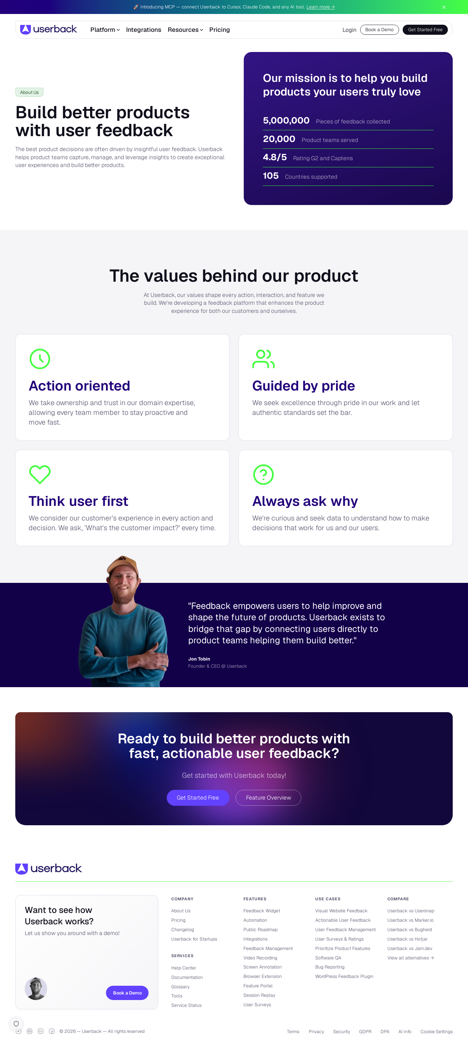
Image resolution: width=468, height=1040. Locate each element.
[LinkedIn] (40, 1031)
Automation (255, 920)
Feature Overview (268, 797)
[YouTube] (18, 1031)
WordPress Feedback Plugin (344, 976)
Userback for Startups (194, 939)
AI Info (404, 1031)
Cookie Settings (437, 1031)
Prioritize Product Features (342, 948)
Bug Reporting (329, 967)
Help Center (183, 968)
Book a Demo (379, 29)
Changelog (182, 929)
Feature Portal (258, 986)
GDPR (365, 1031)
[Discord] (29, 1031)
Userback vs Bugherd (409, 929)
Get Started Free (425, 29)
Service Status (186, 1005)
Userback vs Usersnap (410, 911)
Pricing (219, 30)
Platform (105, 30)
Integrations (143, 30)
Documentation (187, 977)
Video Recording (260, 958)
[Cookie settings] (16, 1024)
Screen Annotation (262, 967)
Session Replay (259, 995)
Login (350, 29)
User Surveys (257, 1005)
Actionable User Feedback (343, 920)
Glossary (180, 987)
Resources (185, 30)
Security (341, 1031)
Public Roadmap (260, 929)
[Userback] (48, 30)
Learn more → (320, 7)
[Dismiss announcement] (444, 7)
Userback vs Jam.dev (409, 948)
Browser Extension (262, 976)
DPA (385, 1031)
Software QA (328, 958)
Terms (293, 1031)
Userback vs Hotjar (407, 939)
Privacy (316, 1031)
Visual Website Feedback (341, 911)
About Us (180, 911)
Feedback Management (268, 948)
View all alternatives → (410, 958)
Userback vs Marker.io (410, 920)
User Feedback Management (345, 929)
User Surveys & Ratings (339, 939)
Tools (176, 996)
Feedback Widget (261, 911)
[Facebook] (51, 1031)
